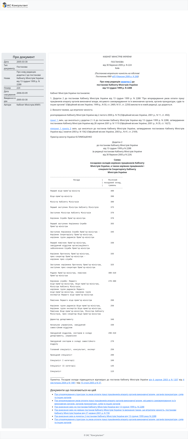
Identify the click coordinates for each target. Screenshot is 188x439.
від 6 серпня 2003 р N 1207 (163, 379)
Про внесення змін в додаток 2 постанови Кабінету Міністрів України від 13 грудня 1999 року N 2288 (105, 416)
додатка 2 (126, 81)
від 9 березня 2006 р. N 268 (125, 76)
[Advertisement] (94, 31)
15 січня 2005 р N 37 (91, 382)
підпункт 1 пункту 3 (60, 128)
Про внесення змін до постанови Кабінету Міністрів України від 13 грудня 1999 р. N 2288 (99, 406)
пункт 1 (54, 120)
